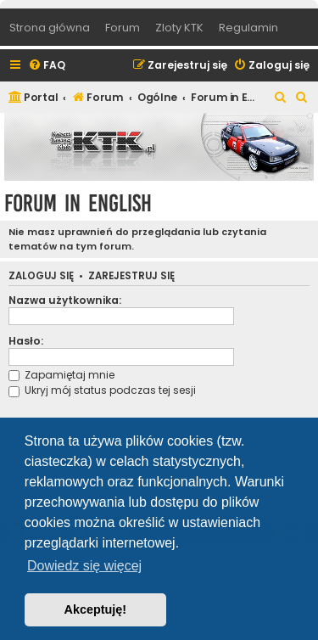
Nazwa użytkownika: (64, 300)
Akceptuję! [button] (95, 609)
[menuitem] (46, 65)
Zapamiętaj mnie (61, 375)
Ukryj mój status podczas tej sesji (102, 390)
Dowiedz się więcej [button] (84, 566)
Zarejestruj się (131, 276)
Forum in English (78, 203)
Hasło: (25, 341)
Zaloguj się (41, 276)
